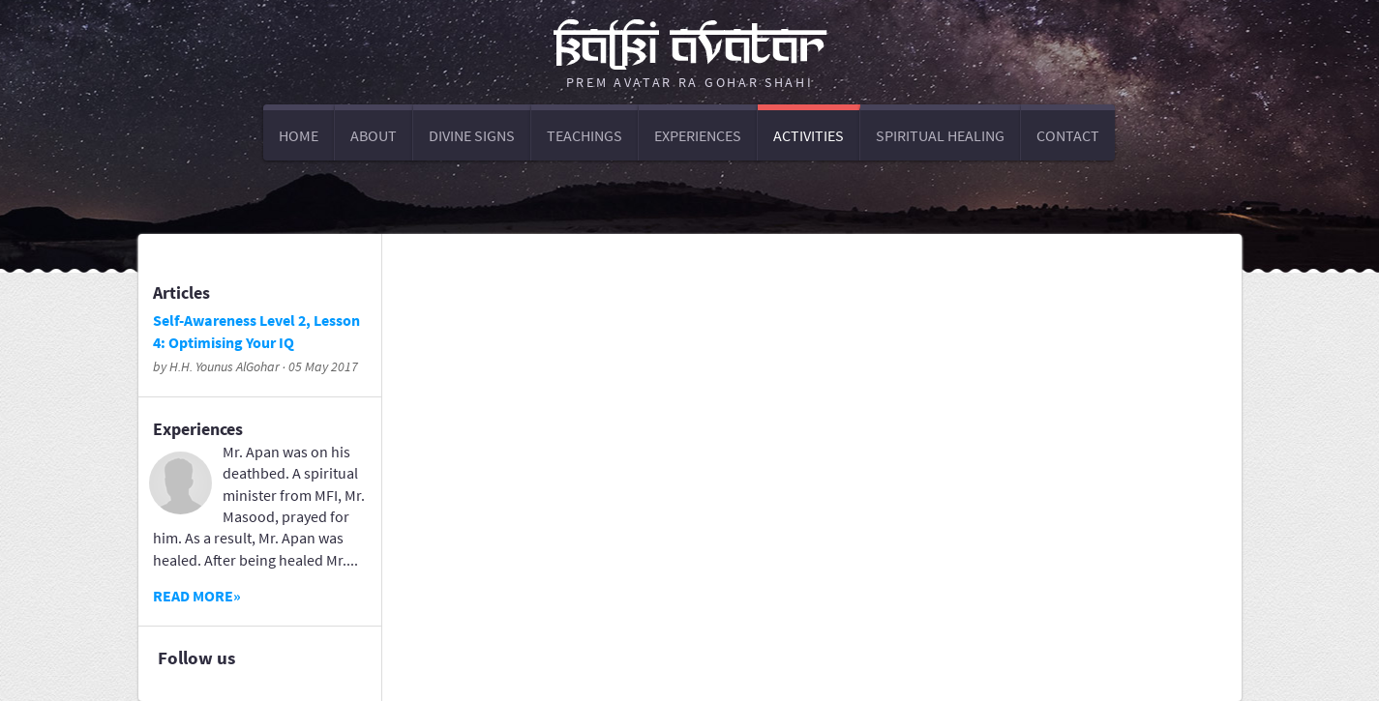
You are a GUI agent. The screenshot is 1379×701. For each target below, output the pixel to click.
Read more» (197, 595)
